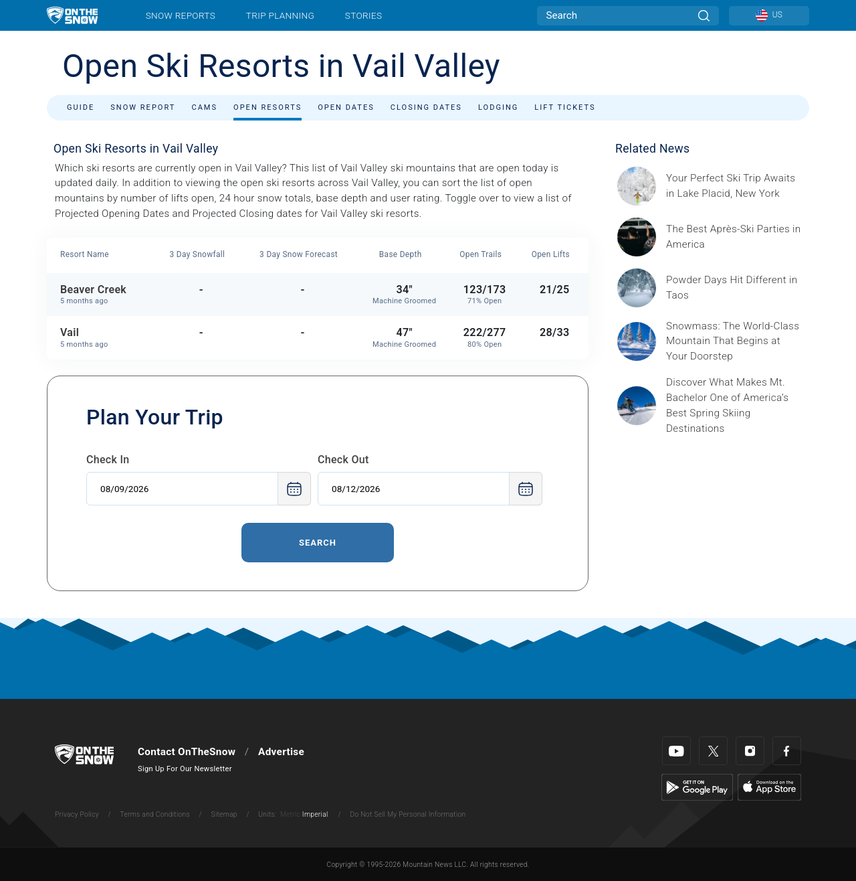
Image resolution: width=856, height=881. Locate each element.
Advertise (281, 752)
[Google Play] (697, 787)
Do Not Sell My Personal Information (407, 814)
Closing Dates (426, 107)
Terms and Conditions (154, 814)
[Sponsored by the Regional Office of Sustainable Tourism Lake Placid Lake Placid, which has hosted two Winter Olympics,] (733, 186)
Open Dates (346, 107)
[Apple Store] (769, 787)
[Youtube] (676, 750)
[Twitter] (713, 750)
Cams (204, 107)
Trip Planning (280, 15)
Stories (363, 15)
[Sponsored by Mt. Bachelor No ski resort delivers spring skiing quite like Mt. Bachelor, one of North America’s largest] (733, 405)
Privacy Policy (77, 814)
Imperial (315, 814)
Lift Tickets (564, 107)
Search (317, 543)
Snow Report (142, 107)
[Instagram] (750, 750)
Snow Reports (180, 15)
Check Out (343, 459)
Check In (108, 459)
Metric (290, 814)
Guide (80, 107)
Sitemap (224, 814)
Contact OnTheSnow (186, 752)
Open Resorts (267, 107)
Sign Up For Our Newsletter (185, 769)
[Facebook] (786, 750)
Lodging (498, 107)
